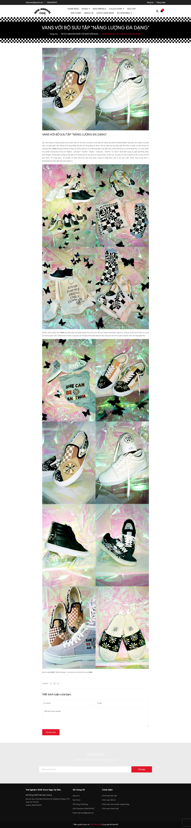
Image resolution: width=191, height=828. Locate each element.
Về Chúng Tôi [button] (79, 790)
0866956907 (52, 2)
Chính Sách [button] (107, 790)
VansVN (115, 824)
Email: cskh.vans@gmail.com (83, 813)
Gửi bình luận (51, 732)
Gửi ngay (141, 769)
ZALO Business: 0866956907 (83, 809)
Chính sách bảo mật (109, 796)
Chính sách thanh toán (110, 809)
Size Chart (76, 800)
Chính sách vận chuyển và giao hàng (115, 804)
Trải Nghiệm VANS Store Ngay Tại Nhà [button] (43, 790)
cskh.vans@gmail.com (34, 2)
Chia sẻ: (45, 683)
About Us (76, 796)
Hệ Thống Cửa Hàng (80, 804)
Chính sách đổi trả (108, 800)
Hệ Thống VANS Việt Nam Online (39, 795)
